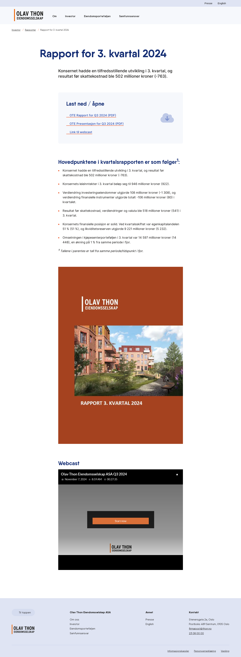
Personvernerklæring (205, 650)
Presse (208, 3)
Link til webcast (79, 132)
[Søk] (152, 16)
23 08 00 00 (196, 633)
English (222, 3)
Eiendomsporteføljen (99, 16)
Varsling (225, 650)
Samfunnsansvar (131, 16)
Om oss (74, 619)
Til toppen (23, 612)
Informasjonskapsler (178, 650)
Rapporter (30, 30)
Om (56, 16)
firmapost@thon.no (200, 628)
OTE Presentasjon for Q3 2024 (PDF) (95, 123)
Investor (72, 16)
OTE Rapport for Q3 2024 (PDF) (91, 115)
